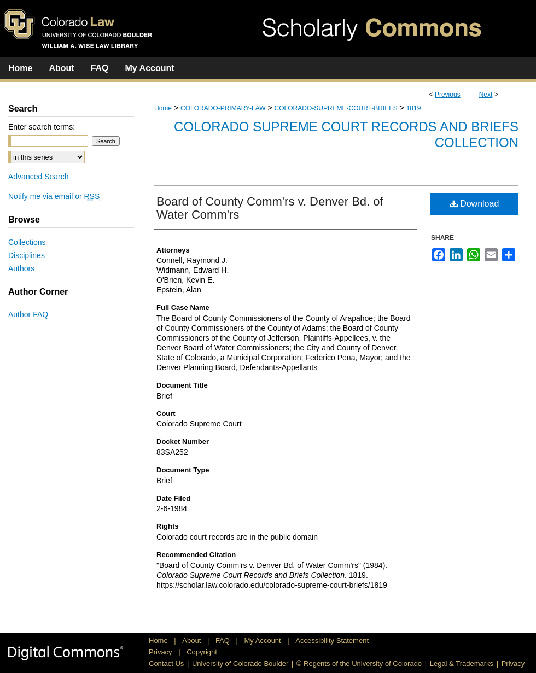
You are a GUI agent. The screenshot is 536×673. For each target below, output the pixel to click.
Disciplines (26, 255)
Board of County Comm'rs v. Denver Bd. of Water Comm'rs (269, 208)
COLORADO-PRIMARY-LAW (223, 108)
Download (474, 203)
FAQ (223, 640)
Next (486, 94)
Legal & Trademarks (461, 663)
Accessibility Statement (332, 640)
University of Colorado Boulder (240, 663)
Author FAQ (28, 314)
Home (163, 108)
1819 (413, 108)
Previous (448, 94)
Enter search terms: (41, 126)
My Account (263, 640)
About (192, 640)
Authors (21, 268)
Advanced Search (38, 176)
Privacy (161, 652)
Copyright (202, 652)
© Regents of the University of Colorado (359, 663)
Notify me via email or (54, 196)
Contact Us (166, 663)
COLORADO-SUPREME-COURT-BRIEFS (336, 108)
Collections (26, 242)
